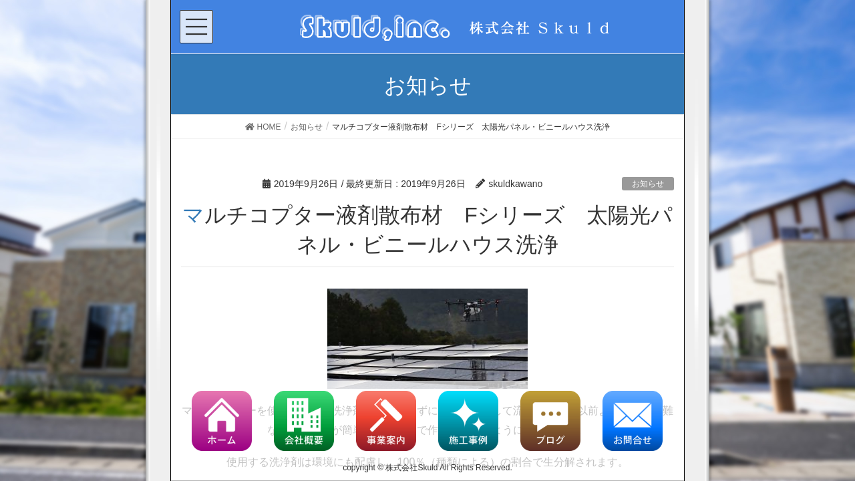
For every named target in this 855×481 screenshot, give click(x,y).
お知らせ (648, 183)
